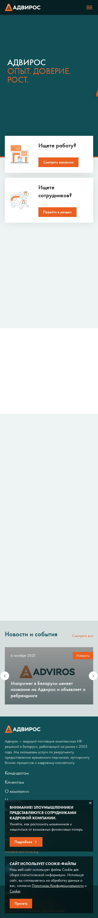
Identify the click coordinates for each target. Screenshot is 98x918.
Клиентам (14, 782)
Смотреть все (82, 635)
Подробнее (23, 842)
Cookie (15, 891)
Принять (20, 903)
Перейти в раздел (57, 212)
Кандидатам (17, 773)
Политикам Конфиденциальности (58, 885)
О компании (17, 791)
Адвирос (23, 7)
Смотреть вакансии (58, 162)
